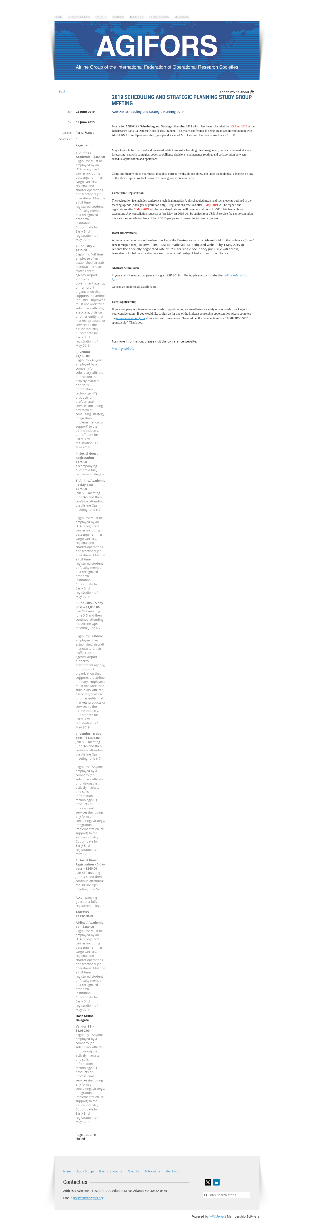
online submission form (130, 318)
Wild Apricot (217, 1216)
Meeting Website (123, 348)
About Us (134, 1171)
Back (62, 91)
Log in (255, 2)
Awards (118, 1171)
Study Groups (85, 1171)
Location (67, 132)
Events (103, 1171)
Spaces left (65, 139)
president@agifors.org (88, 1198)
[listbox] (237, 92)
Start (69, 111)
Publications (152, 1171)
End (70, 122)
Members (172, 1171)
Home (67, 1171)
